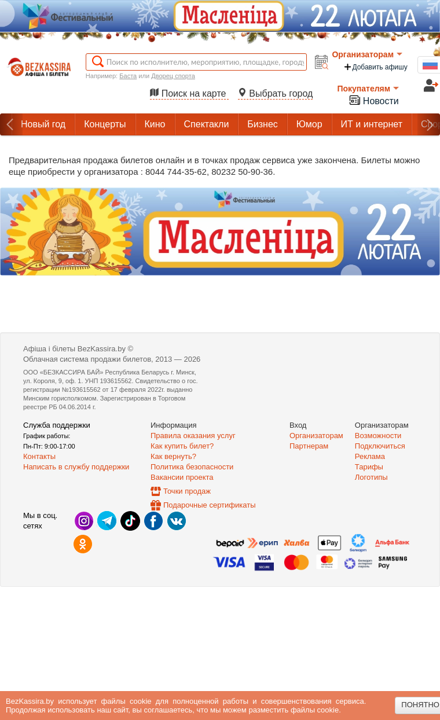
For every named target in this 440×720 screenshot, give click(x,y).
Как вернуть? (173, 456)
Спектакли (206, 124)
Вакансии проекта (182, 477)
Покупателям (368, 88)
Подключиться (380, 446)
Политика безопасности (192, 466)
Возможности (378, 435)
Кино (155, 124)
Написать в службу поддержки (76, 466)
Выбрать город (275, 93)
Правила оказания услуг (193, 435)
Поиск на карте (189, 93)
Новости (373, 100)
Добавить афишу (375, 67)
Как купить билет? (182, 446)
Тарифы (369, 466)
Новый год (43, 124)
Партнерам (308, 446)
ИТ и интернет (371, 124)
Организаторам (367, 54)
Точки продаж (187, 491)
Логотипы (371, 477)
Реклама (370, 456)
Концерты (105, 124)
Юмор (309, 124)
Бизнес (262, 124)
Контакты (39, 456)
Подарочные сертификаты (209, 505)
